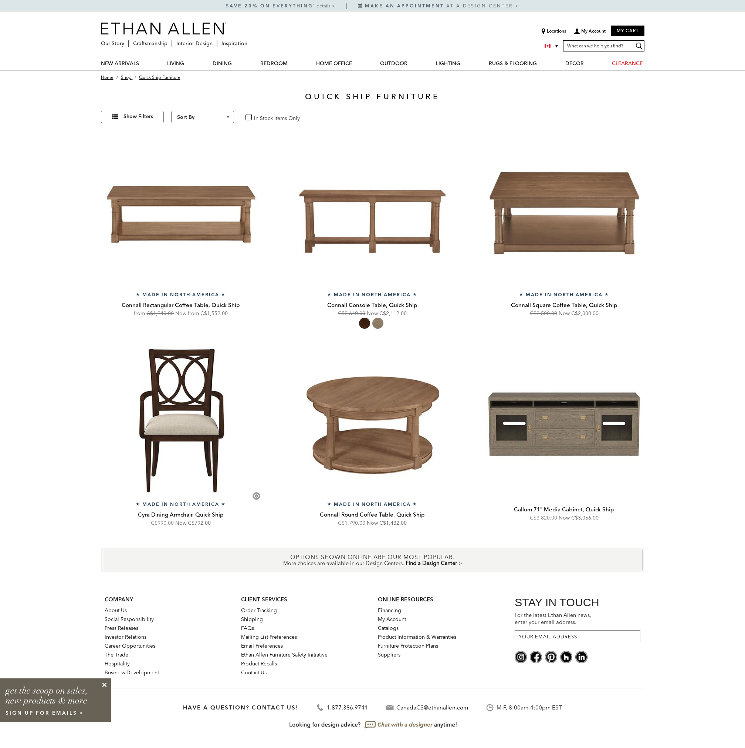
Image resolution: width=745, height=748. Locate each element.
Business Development (132, 672)
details (324, 6)
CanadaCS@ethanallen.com (432, 707)
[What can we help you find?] (603, 46)
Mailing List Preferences (269, 637)
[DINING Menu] (236, 63)
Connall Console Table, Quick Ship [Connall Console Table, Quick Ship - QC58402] (372, 304)
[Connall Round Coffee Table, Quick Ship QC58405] (372, 421)
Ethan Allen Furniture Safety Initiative (284, 654)
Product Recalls (259, 663)
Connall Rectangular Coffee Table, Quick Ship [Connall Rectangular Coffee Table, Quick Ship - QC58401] (181, 304)
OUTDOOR (393, 63)
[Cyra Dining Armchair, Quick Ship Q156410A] (181, 421)
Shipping (252, 619)
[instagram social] (521, 656)
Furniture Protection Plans (408, 645)
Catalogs (388, 628)
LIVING (175, 63)
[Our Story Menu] (126, 40)
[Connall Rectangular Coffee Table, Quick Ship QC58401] (181, 211)
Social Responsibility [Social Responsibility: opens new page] (129, 619)
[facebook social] (536, 656)
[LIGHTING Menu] (464, 63)
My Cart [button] (628, 30)
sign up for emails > (45, 713)
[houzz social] (566, 656)
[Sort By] (202, 117)
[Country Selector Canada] (552, 45)
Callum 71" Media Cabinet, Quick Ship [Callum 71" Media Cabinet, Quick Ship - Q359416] (564, 509)
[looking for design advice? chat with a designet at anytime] (372, 724)
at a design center (436, 6)
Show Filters (138, 116)
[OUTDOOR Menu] (411, 63)
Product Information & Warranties (417, 637)
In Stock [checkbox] (261, 117)
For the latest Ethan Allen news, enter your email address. (553, 618)
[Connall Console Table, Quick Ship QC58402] (372, 211)
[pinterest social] (551, 656)
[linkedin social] (581, 656)
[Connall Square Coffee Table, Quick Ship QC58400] (564, 211)
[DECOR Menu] (588, 63)
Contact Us (254, 672)
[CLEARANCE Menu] (647, 63)
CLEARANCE (627, 63)
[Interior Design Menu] (214, 40)
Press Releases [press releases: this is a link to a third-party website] (121, 628)
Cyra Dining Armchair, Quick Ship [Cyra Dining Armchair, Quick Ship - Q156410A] (181, 514)
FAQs (247, 628)
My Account (392, 619)
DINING (222, 63)
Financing (389, 610)
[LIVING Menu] (188, 63)
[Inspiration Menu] (249, 40)
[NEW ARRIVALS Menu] (143, 63)
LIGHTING (448, 63)
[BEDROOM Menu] (292, 63)
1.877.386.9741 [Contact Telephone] (347, 707)
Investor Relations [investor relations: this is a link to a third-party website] (125, 637)
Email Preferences (262, 645)
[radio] (364, 323)
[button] (590, 33)
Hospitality (117, 663)
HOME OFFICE (334, 63)
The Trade (116, 654)
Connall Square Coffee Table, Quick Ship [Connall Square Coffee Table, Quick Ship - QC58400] (564, 304)
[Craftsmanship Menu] (169, 40)
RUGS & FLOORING (513, 63)
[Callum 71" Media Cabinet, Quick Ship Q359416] (564, 421)
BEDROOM (274, 63)
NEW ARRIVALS (120, 63)
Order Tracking (259, 610)
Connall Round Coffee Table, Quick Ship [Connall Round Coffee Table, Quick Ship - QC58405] (372, 514)
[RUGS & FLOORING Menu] (541, 63)
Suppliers (389, 654)
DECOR (574, 63)
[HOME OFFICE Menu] (356, 63)
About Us (116, 610)
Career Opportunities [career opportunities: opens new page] (130, 645)
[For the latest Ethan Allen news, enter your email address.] (577, 636)
